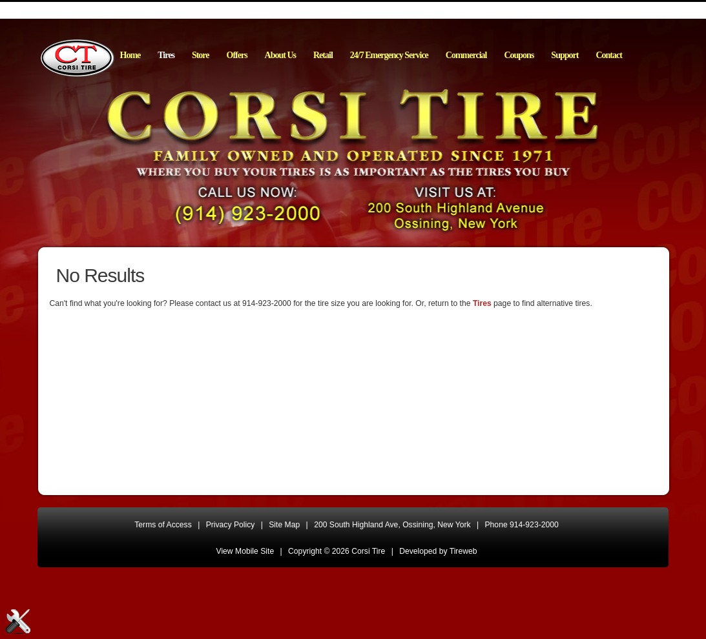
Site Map (284, 524)
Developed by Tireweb (438, 551)
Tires (482, 303)
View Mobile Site (245, 551)
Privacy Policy (230, 524)
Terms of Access (163, 524)
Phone (522, 524)
